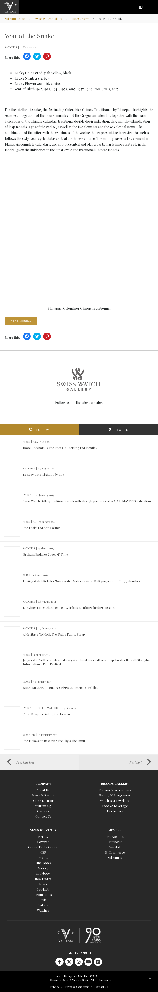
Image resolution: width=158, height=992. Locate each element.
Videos (43, 905)
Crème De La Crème (43, 847)
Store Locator (43, 800)
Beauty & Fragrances (115, 795)
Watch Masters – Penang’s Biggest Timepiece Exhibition (62, 687)
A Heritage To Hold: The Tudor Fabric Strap (54, 634)
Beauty (43, 836)
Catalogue (115, 842)
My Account (115, 836)
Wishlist (114, 847)
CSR (43, 852)
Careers (43, 811)
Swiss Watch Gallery (49, 19)
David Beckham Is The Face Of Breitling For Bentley (60, 448)
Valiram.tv (115, 857)
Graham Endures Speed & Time (45, 554)
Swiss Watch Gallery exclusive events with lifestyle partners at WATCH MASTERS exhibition (87, 501)
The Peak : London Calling (41, 528)
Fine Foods (43, 863)
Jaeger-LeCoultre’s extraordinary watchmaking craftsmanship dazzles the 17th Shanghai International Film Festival (86, 662)
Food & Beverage (115, 806)
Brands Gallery (115, 783)
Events (43, 857)
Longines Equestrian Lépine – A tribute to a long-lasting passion (69, 608)
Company (43, 783)
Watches (43, 910)
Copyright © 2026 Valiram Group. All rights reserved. (81, 980)
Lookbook (43, 873)
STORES (121, 429)
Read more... (21, 321)
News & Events (43, 795)
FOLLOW (43, 429)
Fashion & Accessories (115, 790)
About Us (43, 790)
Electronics (115, 811)
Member (115, 830)
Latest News (80, 19)
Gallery (43, 868)
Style (43, 900)
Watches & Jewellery (115, 800)
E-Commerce (115, 852)
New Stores (43, 879)
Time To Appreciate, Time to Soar (47, 714)
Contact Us (43, 816)
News (43, 884)
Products (43, 889)
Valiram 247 (43, 806)
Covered (43, 842)
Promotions (43, 894)
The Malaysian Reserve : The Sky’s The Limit (54, 741)
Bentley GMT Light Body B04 (43, 474)
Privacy (54, 987)
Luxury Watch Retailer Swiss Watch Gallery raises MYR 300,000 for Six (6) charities (81, 581)
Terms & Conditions (77, 987)
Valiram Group (15, 19)
